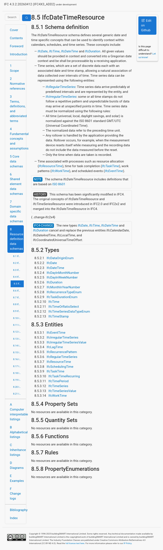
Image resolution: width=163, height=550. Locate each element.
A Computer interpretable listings (17, 412)
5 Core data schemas (16, 161)
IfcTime (54, 51)
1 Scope (14, 68)
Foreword (17, 46)
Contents (16, 38)
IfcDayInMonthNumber (63, 273)
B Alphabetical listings (17, 432)
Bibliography (17, 510)
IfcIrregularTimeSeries (61, 97)
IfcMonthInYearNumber (63, 287)
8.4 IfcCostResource (18, 276)
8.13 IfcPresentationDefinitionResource (18, 338)
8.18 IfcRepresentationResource (18, 373)
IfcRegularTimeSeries (60, 87)
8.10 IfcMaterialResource (18, 318)
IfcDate (43, 51)
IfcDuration (92, 51)
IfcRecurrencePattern (62, 352)
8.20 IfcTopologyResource (18, 386)
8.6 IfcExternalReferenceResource (18, 290)
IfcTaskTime (110, 166)
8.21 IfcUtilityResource (18, 393)
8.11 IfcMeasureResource (18, 324)
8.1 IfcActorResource (18, 256)
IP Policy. (128, 543)
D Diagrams (17, 465)
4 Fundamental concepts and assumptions (17, 138)
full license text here (75, 543)
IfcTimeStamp (58, 316)
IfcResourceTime (50, 166)
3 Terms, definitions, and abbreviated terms (17, 109)
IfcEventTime (114, 171)
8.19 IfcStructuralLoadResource (18, 379)
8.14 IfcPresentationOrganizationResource (18, 345)
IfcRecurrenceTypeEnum (64, 292)
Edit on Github (146, 25)
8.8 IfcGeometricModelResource (18, 304)
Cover (14, 30)
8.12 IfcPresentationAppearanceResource (18, 331)
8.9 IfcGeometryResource (18, 311)
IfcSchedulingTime (60, 367)
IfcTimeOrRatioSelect (63, 307)
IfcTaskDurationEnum (62, 297)
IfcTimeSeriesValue (62, 391)
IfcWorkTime (60, 171)
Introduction (17, 54)
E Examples (17, 478)
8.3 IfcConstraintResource (18, 270)
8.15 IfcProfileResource (18, 352)
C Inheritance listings (17, 450)
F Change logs (15, 494)
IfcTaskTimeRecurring (64, 376)
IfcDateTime (69, 51)
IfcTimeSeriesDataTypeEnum (69, 311)
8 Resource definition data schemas (16, 239)
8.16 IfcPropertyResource (18, 359)
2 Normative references (17, 83)
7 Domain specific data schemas (16, 211)
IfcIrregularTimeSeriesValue (66, 342)
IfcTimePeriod (58, 381)
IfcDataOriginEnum (60, 258)
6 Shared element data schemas (16, 184)
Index (14, 518)
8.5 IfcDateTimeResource (19, 283)
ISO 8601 (59, 184)
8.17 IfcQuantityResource (18, 366)
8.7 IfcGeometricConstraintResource (18, 297)
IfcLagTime (55, 347)
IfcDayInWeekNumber (62, 277)
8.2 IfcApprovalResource (18, 262)
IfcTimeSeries (58, 386)
